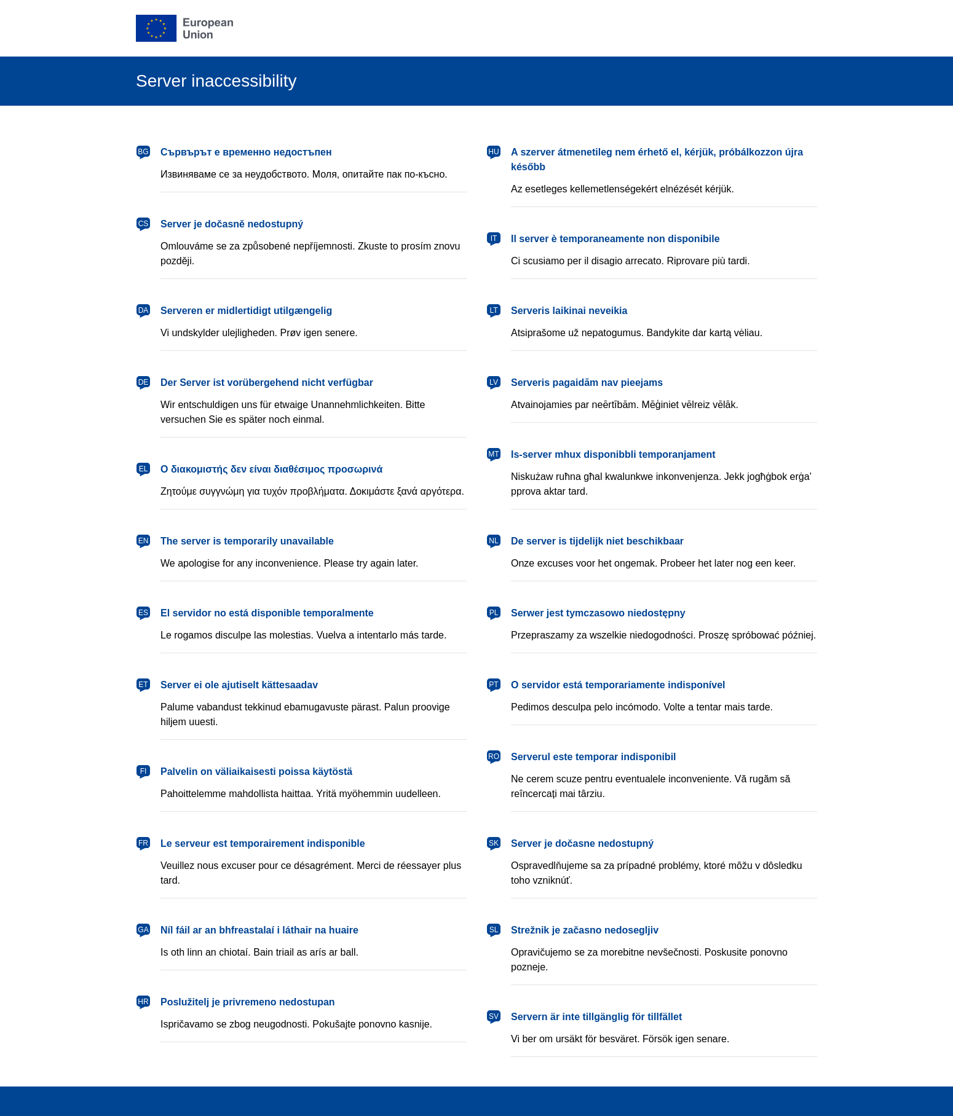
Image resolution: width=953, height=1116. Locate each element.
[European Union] (184, 28)
